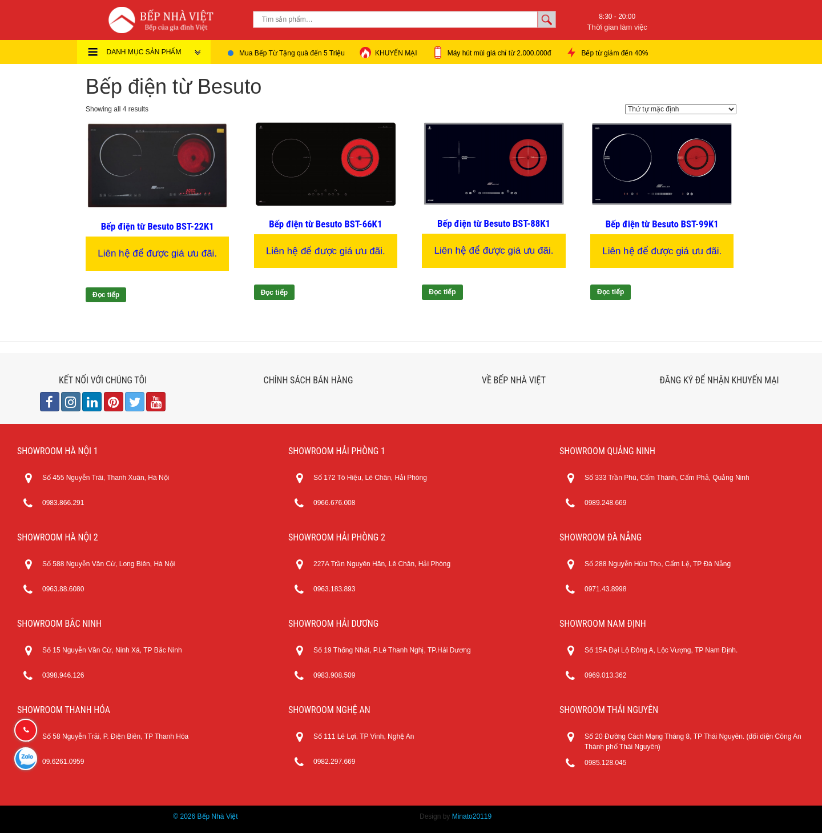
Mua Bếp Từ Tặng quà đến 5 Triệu (292, 53)
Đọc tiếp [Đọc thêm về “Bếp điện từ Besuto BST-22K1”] (105, 295)
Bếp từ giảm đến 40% (606, 52)
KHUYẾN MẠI (388, 52)
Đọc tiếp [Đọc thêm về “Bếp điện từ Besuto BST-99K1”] (610, 292)
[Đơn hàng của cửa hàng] (680, 109)
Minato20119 (471, 816)
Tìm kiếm (547, 19)
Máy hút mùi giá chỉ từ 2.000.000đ (491, 52)
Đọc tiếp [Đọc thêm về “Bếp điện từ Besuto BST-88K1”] (442, 292)
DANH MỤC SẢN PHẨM (154, 52)
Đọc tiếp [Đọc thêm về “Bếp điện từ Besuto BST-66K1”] (274, 293)
